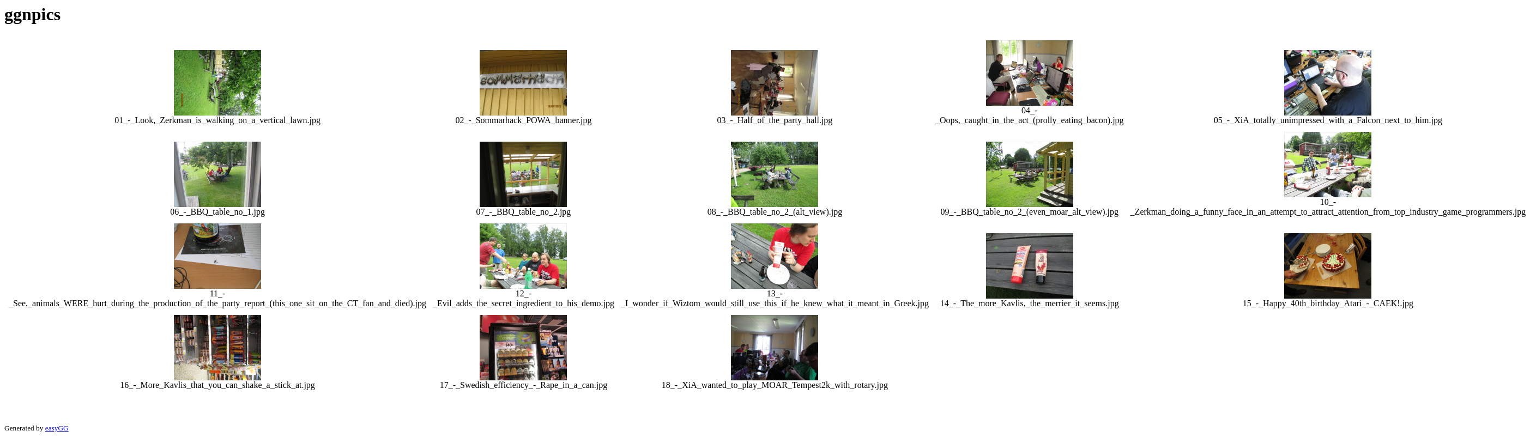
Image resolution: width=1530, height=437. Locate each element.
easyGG (57, 428)
